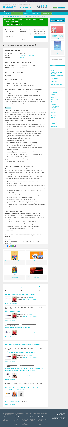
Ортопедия (53, 102)
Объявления (42, 11)
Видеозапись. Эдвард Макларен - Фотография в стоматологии (36, 277)
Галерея (16, 423)
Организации (27, 13)
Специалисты (25, 423)
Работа (35, 11)
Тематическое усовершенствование (56, 82)
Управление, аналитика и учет (13, 76)
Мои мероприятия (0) (47, 13)
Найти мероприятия (40, 36)
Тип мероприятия (9, 36)
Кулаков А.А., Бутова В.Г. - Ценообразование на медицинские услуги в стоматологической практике (57, 51)
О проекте (32, 419)
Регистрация (61, 7)
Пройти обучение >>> (11, 303)
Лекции (52, 70)
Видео (13, 11)
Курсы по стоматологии (12, 365)
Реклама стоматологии (43, 419)
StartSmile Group (20, 398)
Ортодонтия (53, 97)
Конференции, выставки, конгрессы (14, 383)
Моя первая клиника (12, 311)
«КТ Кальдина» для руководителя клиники (20, 294)
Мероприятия (7, 13)
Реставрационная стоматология (55, 107)
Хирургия (53, 94)
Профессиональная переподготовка (55, 77)
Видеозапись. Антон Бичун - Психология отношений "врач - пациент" (36, 261)
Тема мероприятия (9, 31)
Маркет (23, 11)
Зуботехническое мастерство (55, 111)
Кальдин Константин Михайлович (27, 55)
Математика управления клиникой (14, 21)
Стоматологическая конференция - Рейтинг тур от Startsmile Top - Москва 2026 (22, 388)
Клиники (49, 11)
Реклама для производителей (41, 421)
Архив (38, 13)
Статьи (8, 11)
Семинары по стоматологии (13, 290)
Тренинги (53, 68)
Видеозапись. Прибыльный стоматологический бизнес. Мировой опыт (57, 36)
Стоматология (54, 92)
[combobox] (10, 34)
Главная (4, 16)
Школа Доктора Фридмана (35, 373)
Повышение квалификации (57, 75)
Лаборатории (25, 424)
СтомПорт (22, 57)
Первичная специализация (57, 84)
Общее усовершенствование (57, 79)
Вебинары (53, 62)
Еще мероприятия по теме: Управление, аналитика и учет (22, 344)
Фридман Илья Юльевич (28, 375)
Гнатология (53, 115)
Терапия (53, 109)
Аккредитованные (25, 36)
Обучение (29, 11)
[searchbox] (20, 33)
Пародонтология (54, 99)
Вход (54, 7)
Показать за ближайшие (39, 31)
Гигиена (53, 117)
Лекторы (33, 13)
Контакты (32, 420)
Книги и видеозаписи (17, 13)
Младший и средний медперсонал (55, 125)
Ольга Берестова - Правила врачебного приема (14, 260)
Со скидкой (23, 39)
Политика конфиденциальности (58, 418)
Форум (18, 11)
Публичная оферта (61, 419)
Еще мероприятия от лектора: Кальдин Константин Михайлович (24, 287)
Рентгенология (54, 113)
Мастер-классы (54, 67)
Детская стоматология (56, 101)
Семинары (9, 75)
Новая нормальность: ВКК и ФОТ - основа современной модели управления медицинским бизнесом (24, 370)
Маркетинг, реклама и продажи (56, 122)
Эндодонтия (53, 104)
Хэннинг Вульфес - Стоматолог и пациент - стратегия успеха (14, 277)
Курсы (52, 63)
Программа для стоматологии (58, 421)
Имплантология (54, 96)
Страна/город (23, 31)
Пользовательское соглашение (58, 417)
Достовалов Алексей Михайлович (12, 401)
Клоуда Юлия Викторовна (15, 399)
